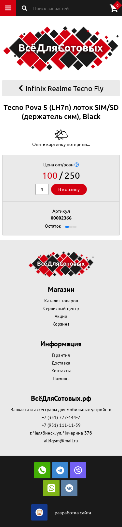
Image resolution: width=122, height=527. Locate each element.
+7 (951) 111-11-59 (61, 425)
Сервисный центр (61, 308)
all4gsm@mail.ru (61, 440)
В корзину (69, 189)
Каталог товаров (61, 300)
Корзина (61, 324)
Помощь (61, 378)
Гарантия (61, 355)
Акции (61, 316)
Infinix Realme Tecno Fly (61, 88)
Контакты (61, 370)
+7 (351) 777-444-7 (61, 417)
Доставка (61, 362)
